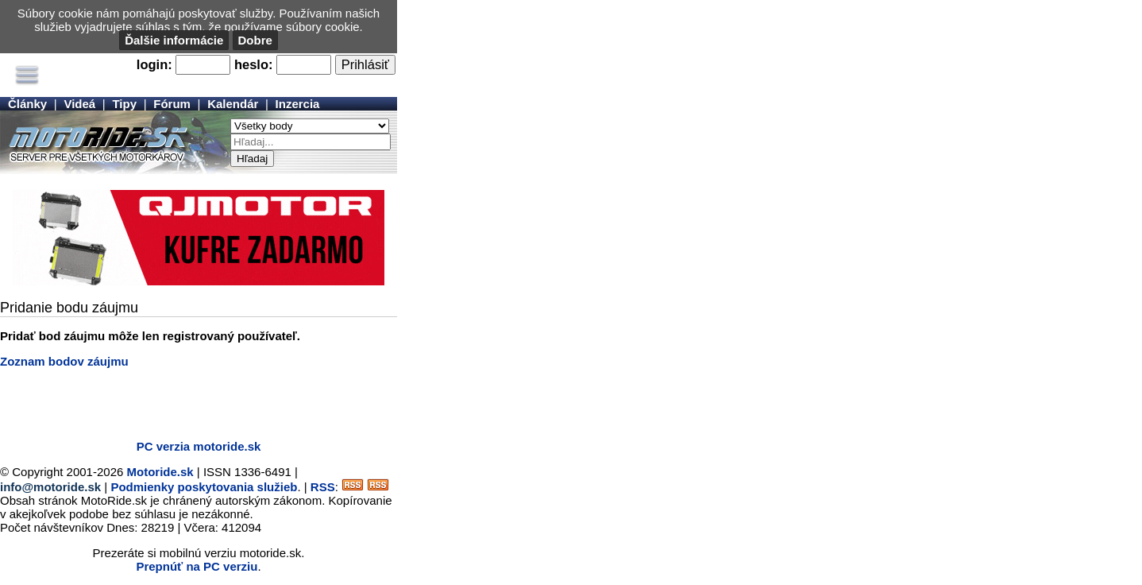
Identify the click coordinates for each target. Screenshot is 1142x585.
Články (27, 103)
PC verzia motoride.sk (199, 446)
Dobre (255, 40)
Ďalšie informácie (174, 40)
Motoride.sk (160, 471)
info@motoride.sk (50, 487)
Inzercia (298, 103)
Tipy (124, 103)
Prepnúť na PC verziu (196, 566)
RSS (323, 487)
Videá (79, 103)
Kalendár (232, 103)
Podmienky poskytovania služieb (203, 487)
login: (154, 64)
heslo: (253, 64)
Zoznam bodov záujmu (64, 361)
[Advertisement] (186, 404)
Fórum (172, 103)
